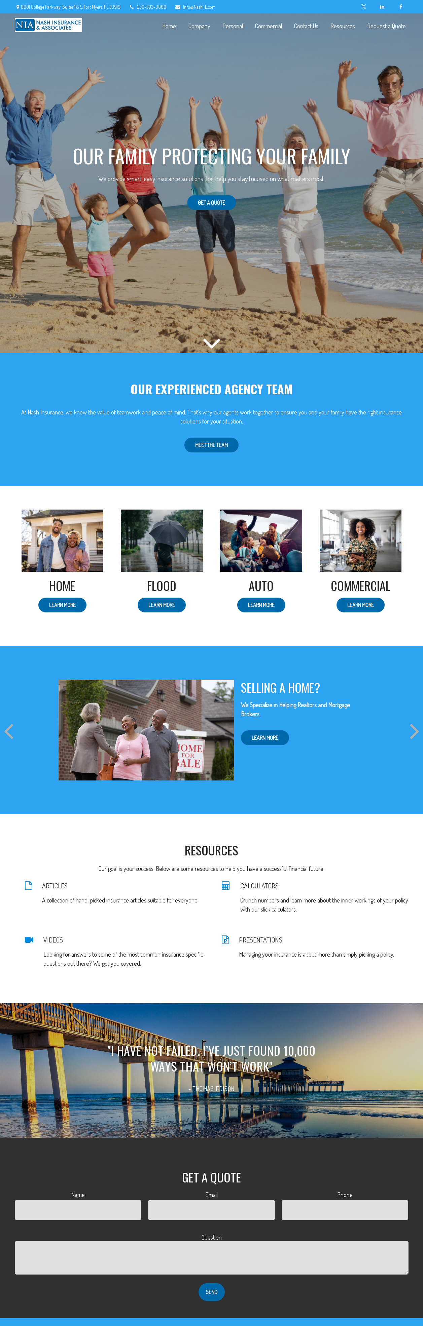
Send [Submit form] (211, 1292)
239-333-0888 (147, 7)
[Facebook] (401, 6)
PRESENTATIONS (260, 939)
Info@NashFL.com (195, 7)
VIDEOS (53, 939)
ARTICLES (55, 885)
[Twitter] (364, 6)
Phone (345, 1194)
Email (211, 1194)
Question (212, 1237)
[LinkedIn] (382, 6)
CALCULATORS (259, 885)
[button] (169, 25)
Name (78, 1194)
